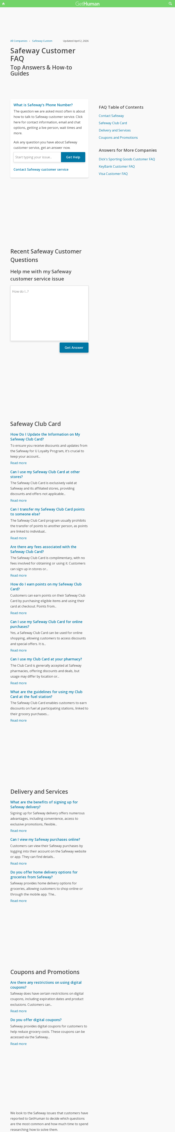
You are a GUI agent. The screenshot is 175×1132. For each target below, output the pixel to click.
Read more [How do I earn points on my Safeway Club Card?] (18, 578)
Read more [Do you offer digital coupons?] (18, 1008)
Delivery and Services (115, 130)
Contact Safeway (111, 116)
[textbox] (37, 157)
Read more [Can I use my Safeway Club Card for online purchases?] (18, 615)
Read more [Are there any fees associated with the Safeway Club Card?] (18, 540)
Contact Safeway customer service (41, 169)
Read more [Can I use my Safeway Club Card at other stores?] (18, 465)
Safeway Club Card (113, 123)
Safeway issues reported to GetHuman (39, 1104)
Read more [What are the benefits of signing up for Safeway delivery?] (18, 795)
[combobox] (37, 157)
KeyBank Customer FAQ (117, 166)
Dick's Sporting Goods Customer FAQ (127, 159)
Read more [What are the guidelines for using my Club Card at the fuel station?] (18, 685)
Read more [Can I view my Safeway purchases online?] (18, 828)
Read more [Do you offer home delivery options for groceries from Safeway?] (18, 865)
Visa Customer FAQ (113, 173)
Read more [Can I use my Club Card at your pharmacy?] (18, 648)
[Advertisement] (49, 212)
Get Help (73, 157)
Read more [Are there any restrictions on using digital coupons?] (18, 976)
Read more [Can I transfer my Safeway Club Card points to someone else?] (18, 503)
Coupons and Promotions (118, 137)
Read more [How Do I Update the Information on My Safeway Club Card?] (18, 428)
